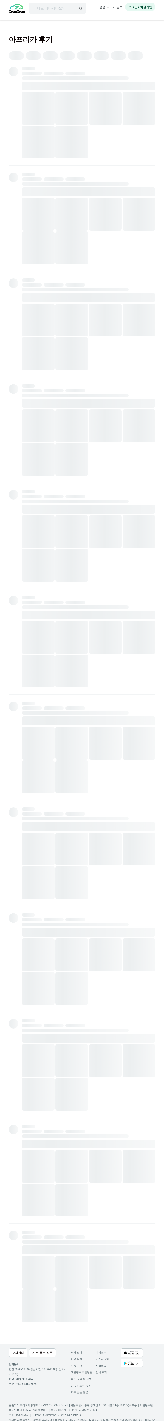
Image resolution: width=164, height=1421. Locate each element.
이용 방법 (76, 1359)
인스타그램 (102, 1359)
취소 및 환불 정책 (81, 1379)
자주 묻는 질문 (79, 1392)
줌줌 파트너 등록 (111, 7)
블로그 (101, 1365)
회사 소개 (76, 1352)
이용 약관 (76, 1365)
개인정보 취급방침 (81, 1372)
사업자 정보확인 (38, 1410)
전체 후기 (101, 1372)
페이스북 (101, 1352)
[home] (17, 9)
